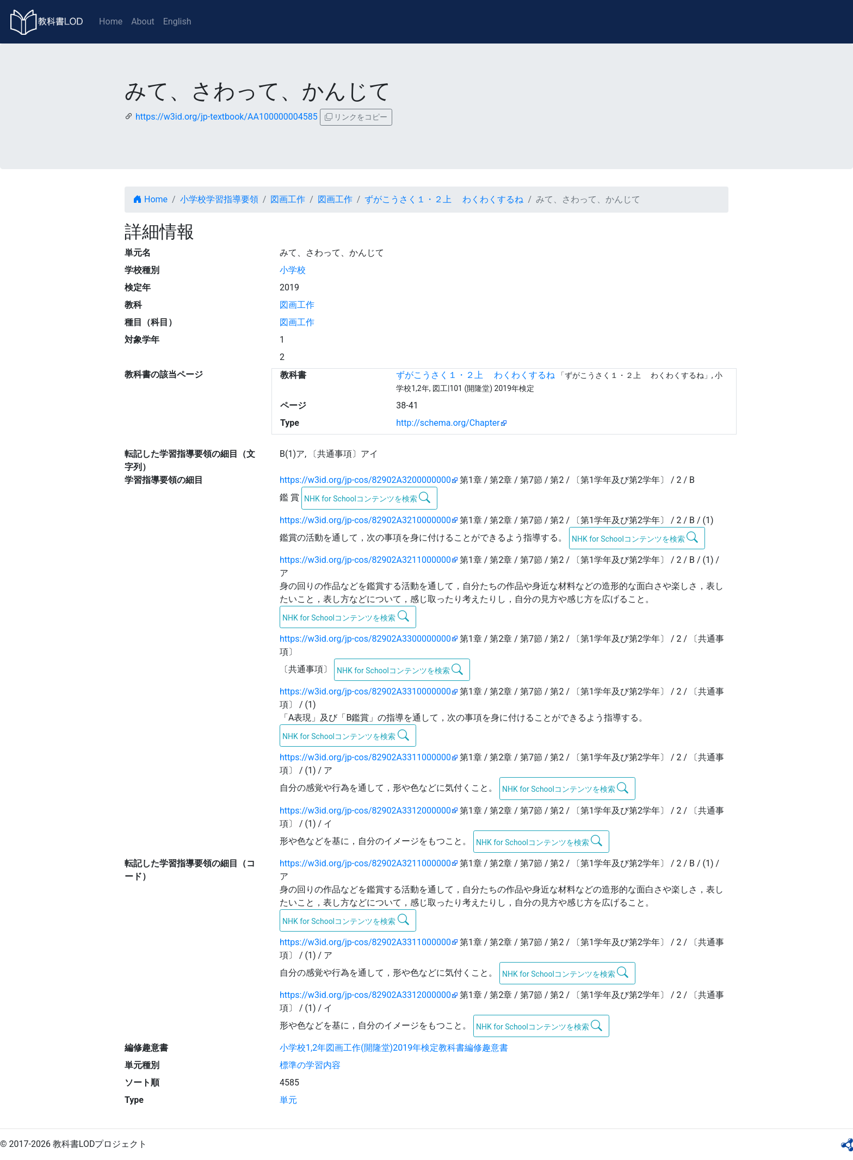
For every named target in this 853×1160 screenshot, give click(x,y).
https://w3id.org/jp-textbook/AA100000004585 (226, 116)
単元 (288, 1100)
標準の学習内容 (310, 1065)
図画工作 (287, 199)
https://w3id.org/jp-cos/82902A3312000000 (365, 810)
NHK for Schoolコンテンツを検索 (367, 497)
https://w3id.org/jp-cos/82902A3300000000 (365, 639)
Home (110, 21)
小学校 (293, 270)
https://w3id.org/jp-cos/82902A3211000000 (365, 560)
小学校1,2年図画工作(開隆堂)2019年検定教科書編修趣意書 (394, 1048)
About (142, 21)
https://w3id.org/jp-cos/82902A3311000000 (365, 757)
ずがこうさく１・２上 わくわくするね (443, 199)
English (177, 21)
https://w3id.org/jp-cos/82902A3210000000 (365, 520)
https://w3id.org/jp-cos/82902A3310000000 (365, 691)
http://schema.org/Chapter (448, 423)
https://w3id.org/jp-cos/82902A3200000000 (365, 480)
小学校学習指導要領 (219, 199)
